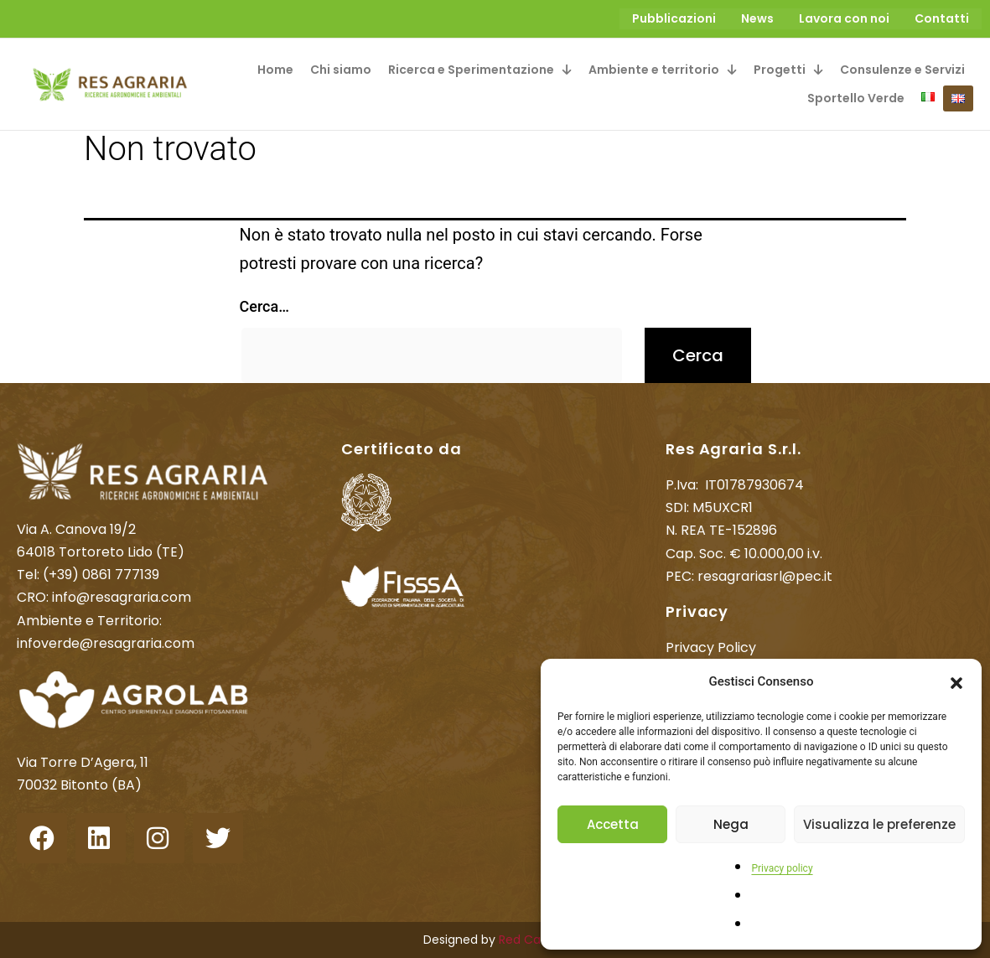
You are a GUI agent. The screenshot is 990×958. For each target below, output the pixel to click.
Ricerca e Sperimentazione (480, 68)
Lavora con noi (844, 18)
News (757, 18)
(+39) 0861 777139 (101, 573)
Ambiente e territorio (662, 68)
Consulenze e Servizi (902, 68)
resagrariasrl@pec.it (764, 574)
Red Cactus (533, 938)
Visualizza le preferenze (879, 824)
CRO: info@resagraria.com (104, 596)
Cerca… (264, 304)
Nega (731, 824)
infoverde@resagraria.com (105, 641)
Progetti (788, 68)
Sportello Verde (855, 97)
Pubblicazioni (674, 18)
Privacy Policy (711, 646)
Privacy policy (781, 868)
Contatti (942, 18)
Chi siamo (340, 68)
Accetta (613, 824)
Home (275, 68)
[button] (956, 681)
